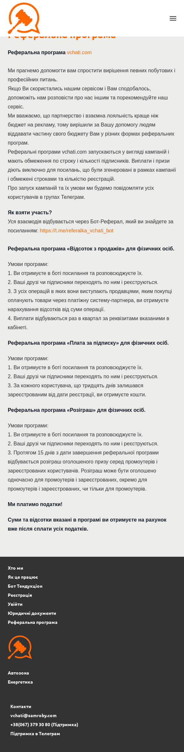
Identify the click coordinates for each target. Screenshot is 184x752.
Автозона (18, 673)
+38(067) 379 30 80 (30, 724)
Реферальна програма (33, 622)
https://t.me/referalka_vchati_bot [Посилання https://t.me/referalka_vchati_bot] (77, 230)
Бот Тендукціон (25, 586)
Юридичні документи (32, 613)
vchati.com (79, 52)
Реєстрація (20, 595)
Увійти (15, 604)
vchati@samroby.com (33, 715)
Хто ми (15, 568)
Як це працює (23, 577)
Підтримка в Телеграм (35, 733)
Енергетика (20, 682)
